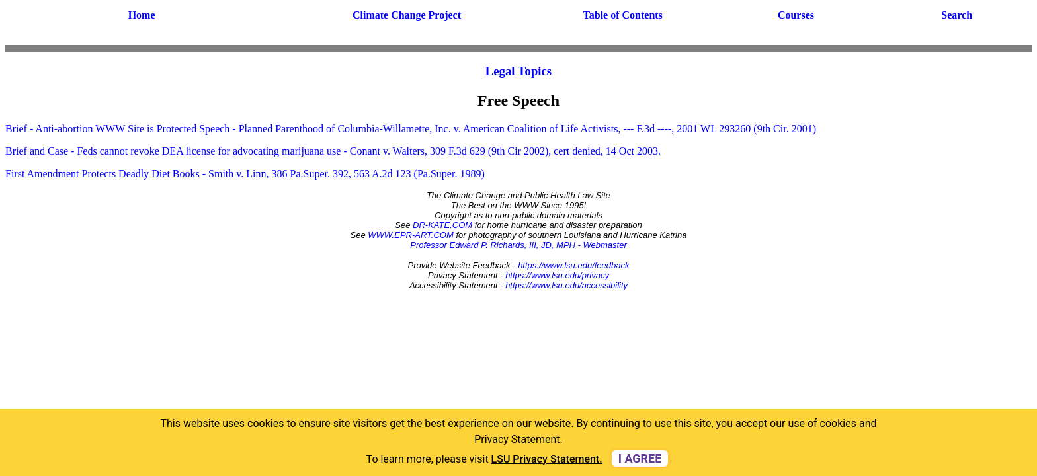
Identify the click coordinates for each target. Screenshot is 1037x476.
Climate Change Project (407, 14)
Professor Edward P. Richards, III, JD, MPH (492, 245)
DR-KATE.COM (442, 225)
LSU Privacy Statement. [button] (546, 459)
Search (956, 14)
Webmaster (605, 245)
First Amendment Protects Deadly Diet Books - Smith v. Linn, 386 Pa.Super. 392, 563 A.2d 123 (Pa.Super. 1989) (245, 173)
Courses (796, 14)
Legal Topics (518, 71)
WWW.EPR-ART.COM (411, 235)
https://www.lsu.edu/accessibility (566, 285)
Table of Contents (623, 14)
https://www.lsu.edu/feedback (573, 265)
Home (141, 14)
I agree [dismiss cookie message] (640, 458)
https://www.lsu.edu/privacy (557, 275)
